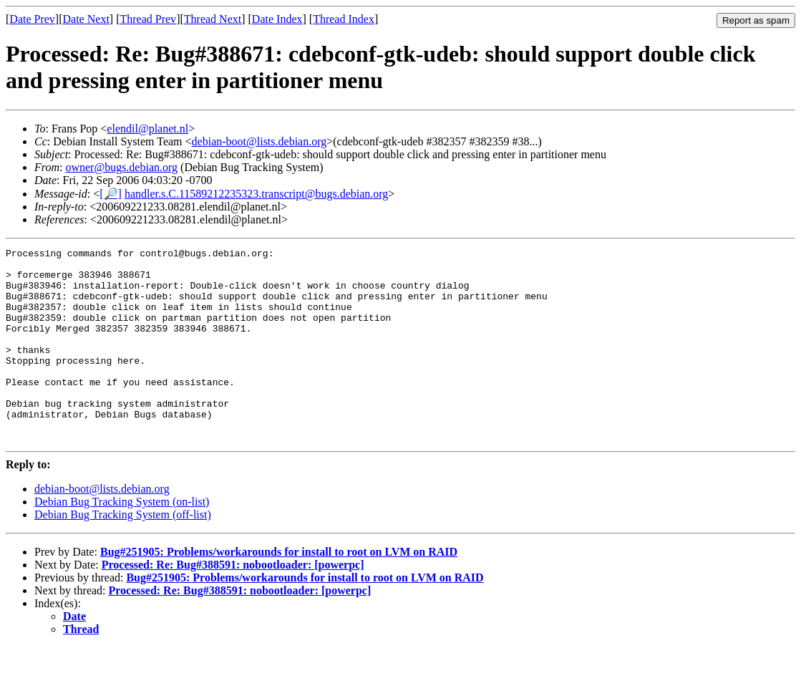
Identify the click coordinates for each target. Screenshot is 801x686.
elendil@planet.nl (147, 128)
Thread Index (343, 19)
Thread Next (212, 19)
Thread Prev (148, 19)
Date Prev (32, 19)
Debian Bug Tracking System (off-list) (122, 553)
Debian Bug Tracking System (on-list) (121, 540)
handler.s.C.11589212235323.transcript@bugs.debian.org (256, 194)
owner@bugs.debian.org (121, 167)
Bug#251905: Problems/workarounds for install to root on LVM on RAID (278, 590)
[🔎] (110, 194)
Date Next (86, 19)
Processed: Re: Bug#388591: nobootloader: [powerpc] (233, 603)
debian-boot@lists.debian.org (259, 141)
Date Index (277, 19)
